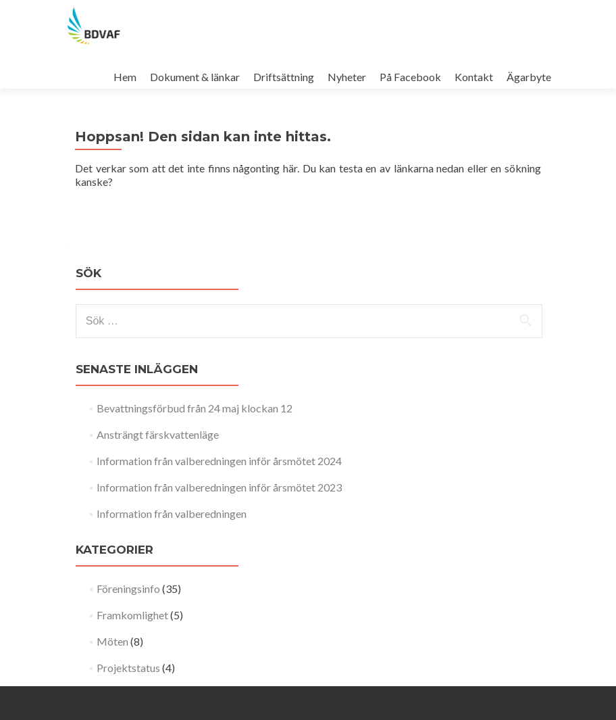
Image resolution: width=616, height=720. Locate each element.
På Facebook (410, 76)
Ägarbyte (529, 76)
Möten (112, 641)
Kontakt (474, 76)
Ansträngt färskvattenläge (158, 434)
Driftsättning (283, 76)
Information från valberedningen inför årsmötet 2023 (219, 487)
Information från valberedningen (172, 513)
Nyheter (347, 76)
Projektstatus (128, 667)
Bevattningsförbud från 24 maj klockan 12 (194, 408)
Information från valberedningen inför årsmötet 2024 (219, 460)
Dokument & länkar (195, 76)
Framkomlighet (132, 614)
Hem (124, 76)
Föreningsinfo (128, 588)
